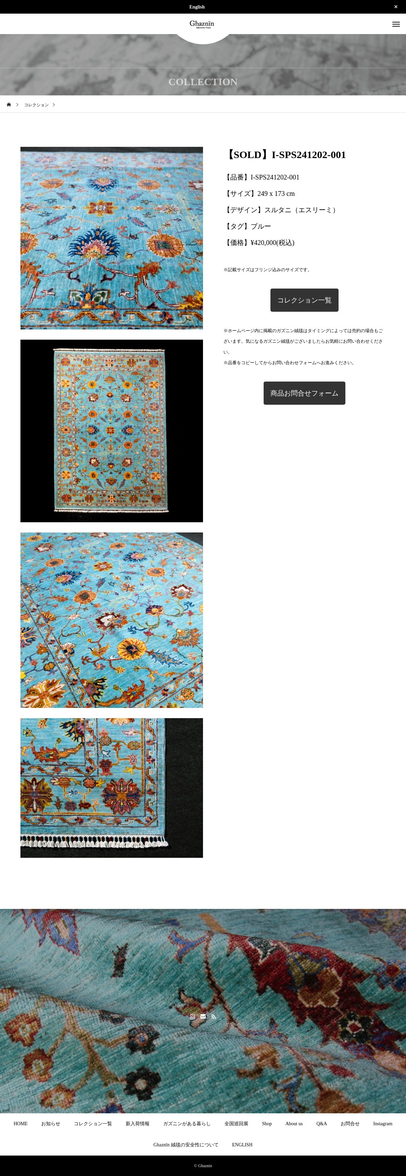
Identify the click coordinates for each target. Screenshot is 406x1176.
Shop (267, 1123)
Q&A (321, 1123)
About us (294, 1123)
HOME (21, 1123)
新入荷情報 (138, 1123)
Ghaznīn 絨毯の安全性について (186, 1144)
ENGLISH (242, 1144)
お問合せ (350, 1123)
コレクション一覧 (304, 300)
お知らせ (50, 1123)
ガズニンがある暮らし (187, 1123)
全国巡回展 (236, 1123)
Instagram (382, 1123)
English (197, 7)
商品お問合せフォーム (304, 393)
